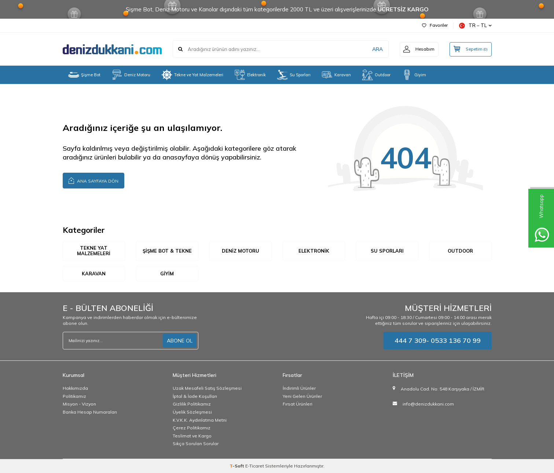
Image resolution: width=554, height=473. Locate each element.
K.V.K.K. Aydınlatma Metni (200, 420)
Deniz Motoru (130, 74)
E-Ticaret (254, 466)
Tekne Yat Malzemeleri (93, 251)
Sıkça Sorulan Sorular (196, 443)
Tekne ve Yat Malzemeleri (192, 74)
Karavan (336, 74)
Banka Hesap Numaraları (90, 412)
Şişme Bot (84, 74)
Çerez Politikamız (191, 427)
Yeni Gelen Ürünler (302, 396)
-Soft (237, 466)
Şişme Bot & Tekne (167, 251)
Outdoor (376, 74)
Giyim (413, 74)
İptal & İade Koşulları (195, 396)
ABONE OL (179, 340)
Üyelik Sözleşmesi (192, 412)
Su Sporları (294, 74)
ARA (377, 49)
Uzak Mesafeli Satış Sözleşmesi (207, 388)
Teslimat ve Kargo (192, 436)
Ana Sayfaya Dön (93, 180)
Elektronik (250, 74)
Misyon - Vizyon (79, 404)
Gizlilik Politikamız (192, 404)
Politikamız (74, 396)
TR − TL (475, 25)
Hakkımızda (75, 388)
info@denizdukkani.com (428, 404)
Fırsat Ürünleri (297, 404)
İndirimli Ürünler (299, 388)
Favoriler (435, 25)
